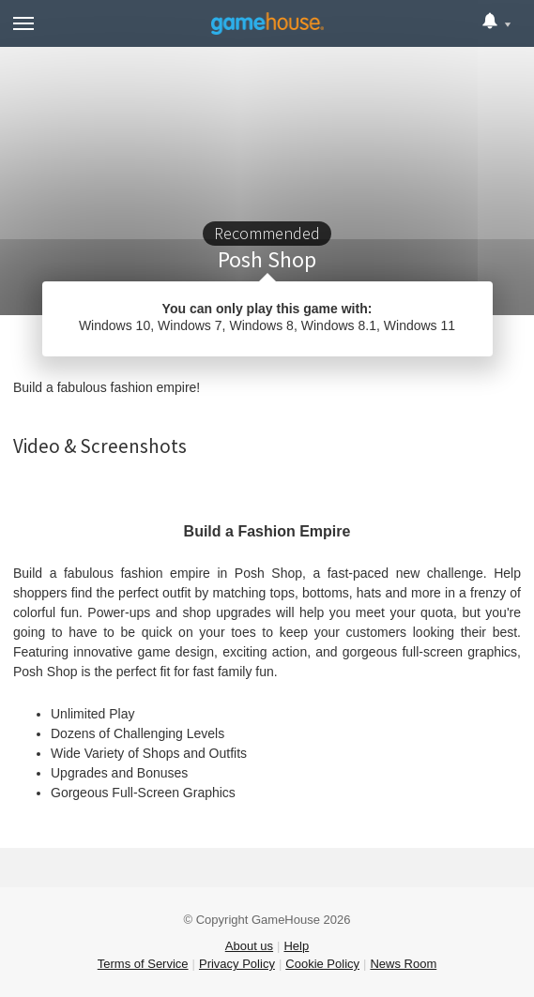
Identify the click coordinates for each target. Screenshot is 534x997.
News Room (403, 964)
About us (249, 946)
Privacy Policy (237, 964)
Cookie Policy (322, 964)
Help (296, 946)
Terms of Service (143, 964)
